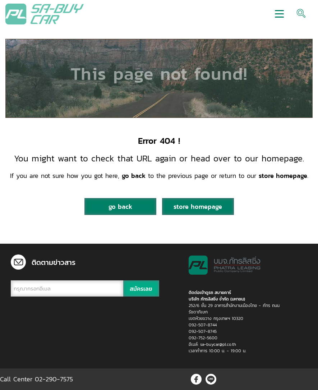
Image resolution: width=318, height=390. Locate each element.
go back (134, 175)
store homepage (283, 175)
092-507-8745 (203, 331)
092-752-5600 (203, 338)
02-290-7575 (54, 379)
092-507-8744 (203, 325)
